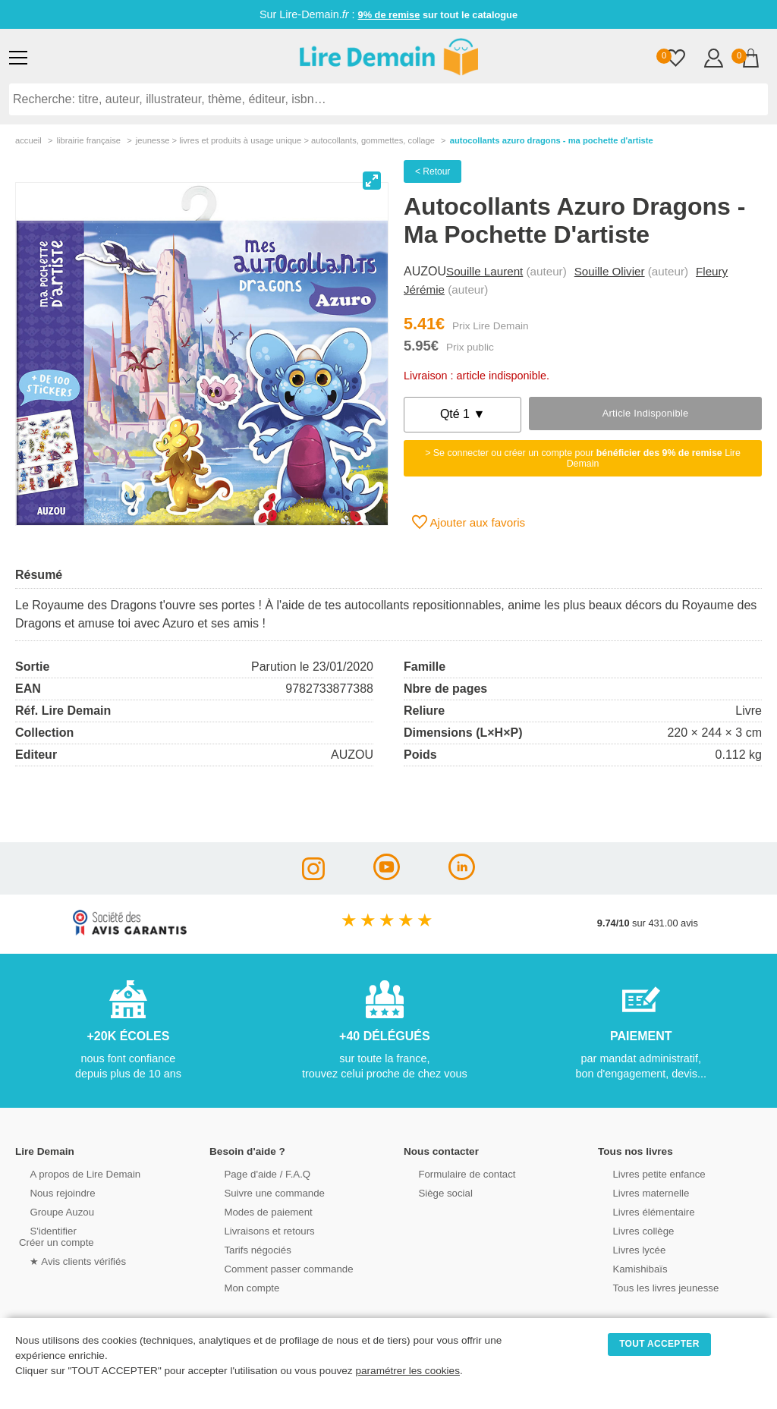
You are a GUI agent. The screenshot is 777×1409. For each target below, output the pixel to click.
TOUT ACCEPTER (659, 1343)
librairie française (88, 140)
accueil (28, 140)
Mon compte (239, 1287)
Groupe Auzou (50, 1211)
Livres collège (631, 1230)
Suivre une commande (261, 1192)
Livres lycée (627, 1249)
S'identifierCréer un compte (55, 1236)
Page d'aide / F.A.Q (255, 1173)
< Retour (432, 171)
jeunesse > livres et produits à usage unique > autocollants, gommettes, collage (285, 140)
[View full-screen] (372, 180)
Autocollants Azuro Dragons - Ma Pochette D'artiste (551, 140)
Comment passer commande (275, 1268)
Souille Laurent (484, 271)
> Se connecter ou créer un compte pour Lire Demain (583, 458)
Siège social (433, 1192)
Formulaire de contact (454, 1173)
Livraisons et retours (256, 1230)
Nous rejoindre (50, 1192)
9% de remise (389, 14)
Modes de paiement (255, 1211)
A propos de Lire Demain (72, 1173)
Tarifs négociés (245, 1249)
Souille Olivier (609, 271)
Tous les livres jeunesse (653, 1287)
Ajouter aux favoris (468, 522)
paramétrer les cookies (407, 1370)
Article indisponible (645, 413)
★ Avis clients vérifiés (65, 1260)
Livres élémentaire (641, 1211)
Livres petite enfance (646, 1173)
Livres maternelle (638, 1192)
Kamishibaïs (628, 1268)
